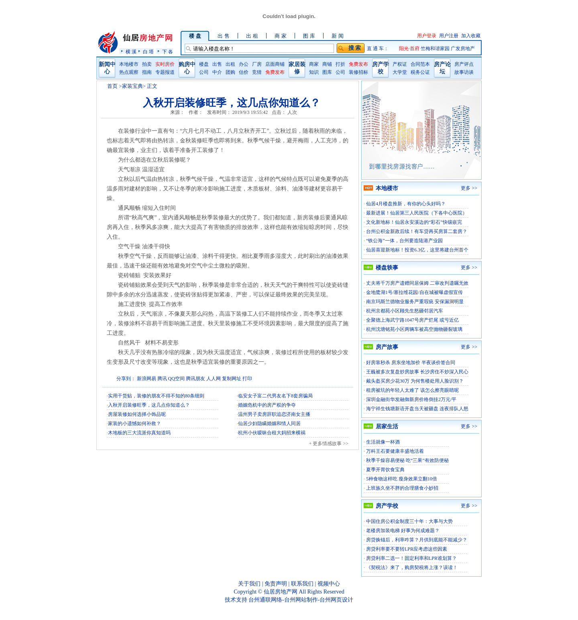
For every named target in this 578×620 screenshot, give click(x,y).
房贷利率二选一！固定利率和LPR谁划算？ (411, 558)
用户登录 (426, 35)
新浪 (142, 378)
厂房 (257, 64)
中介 (217, 72)
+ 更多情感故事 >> (328, 443)
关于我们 (249, 584)
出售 (217, 64)
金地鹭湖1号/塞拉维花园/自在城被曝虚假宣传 (414, 292)
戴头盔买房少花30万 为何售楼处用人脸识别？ (415, 381)
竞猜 (257, 72)
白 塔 (148, 51)
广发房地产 (463, 48)
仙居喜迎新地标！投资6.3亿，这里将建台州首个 (417, 250)
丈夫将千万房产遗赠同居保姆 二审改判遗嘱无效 (417, 283)
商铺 (327, 64)
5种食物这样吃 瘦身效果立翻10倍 (401, 479)
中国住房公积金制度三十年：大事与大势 (409, 521)
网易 (151, 378)
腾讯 (162, 378)
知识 (314, 72)
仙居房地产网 (280, 592)
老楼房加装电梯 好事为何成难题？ (403, 530)
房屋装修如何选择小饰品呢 (137, 414)
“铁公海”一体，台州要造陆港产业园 (404, 240)
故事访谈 (464, 72)
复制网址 (231, 378)
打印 (247, 378)
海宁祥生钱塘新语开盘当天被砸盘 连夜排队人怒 (417, 408)
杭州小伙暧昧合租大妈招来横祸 (271, 433)
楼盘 (204, 64)
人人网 (213, 378)
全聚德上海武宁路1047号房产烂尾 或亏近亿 (412, 320)
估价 (243, 72)
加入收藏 (470, 35)
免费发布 (275, 72)
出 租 (252, 36)
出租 (230, 64)
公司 (204, 72)
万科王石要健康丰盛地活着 (395, 451)
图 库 (309, 36)
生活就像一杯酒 (383, 442)
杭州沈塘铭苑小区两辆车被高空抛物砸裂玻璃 (414, 329)
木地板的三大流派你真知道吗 (139, 433)
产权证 (400, 64)
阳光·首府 (410, 48)
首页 (112, 86)
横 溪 (131, 51)
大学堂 (400, 72)
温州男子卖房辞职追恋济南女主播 (274, 414)
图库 (327, 72)
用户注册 (448, 35)
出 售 (223, 36)
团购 (230, 72)
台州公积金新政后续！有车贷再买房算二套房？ (416, 231)
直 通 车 (375, 48)
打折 (340, 64)
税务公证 (420, 72)
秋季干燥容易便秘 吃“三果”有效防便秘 (407, 460)
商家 (314, 64)
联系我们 (302, 584)
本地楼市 (128, 64)
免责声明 (276, 584)
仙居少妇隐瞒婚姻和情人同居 (269, 423)
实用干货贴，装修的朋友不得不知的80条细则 (156, 396)
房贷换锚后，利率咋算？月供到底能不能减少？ (416, 540)
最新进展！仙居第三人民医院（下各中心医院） (416, 213)
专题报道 (165, 72)
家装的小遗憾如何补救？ (134, 423)
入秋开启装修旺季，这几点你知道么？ (149, 405)
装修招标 (358, 72)
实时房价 (165, 64)
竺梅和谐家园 (436, 48)
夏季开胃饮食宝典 (385, 469)
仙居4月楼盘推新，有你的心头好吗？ (406, 204)
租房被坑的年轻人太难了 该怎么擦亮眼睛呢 (412, 390)
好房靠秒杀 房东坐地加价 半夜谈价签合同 (410, 362)
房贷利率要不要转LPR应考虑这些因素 (406, 549)
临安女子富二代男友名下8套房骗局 (275, 396)
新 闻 (337, 36)
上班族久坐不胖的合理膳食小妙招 (402, 488)
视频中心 (328, 584)
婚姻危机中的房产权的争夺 (267, 405)
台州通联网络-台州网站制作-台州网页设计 (300, 600)
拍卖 (147, 64)
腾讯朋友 (195, 378)
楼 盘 (195, 36)
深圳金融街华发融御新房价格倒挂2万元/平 (411, 399)
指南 (147, 72)
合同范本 (420, 64)
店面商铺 (275, 64)
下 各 (167, 51)
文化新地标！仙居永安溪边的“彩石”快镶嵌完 (414, 222)
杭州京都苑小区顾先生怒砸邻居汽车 (404, 311)
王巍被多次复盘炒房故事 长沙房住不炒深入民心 (417, 372)
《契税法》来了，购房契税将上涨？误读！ (412, 567)
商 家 (280, 36)
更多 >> (469, 188)
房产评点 (464, 64)
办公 (243, 64)
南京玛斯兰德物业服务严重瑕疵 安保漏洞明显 (415, 301)
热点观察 (128, 72)
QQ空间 (176, 378)
